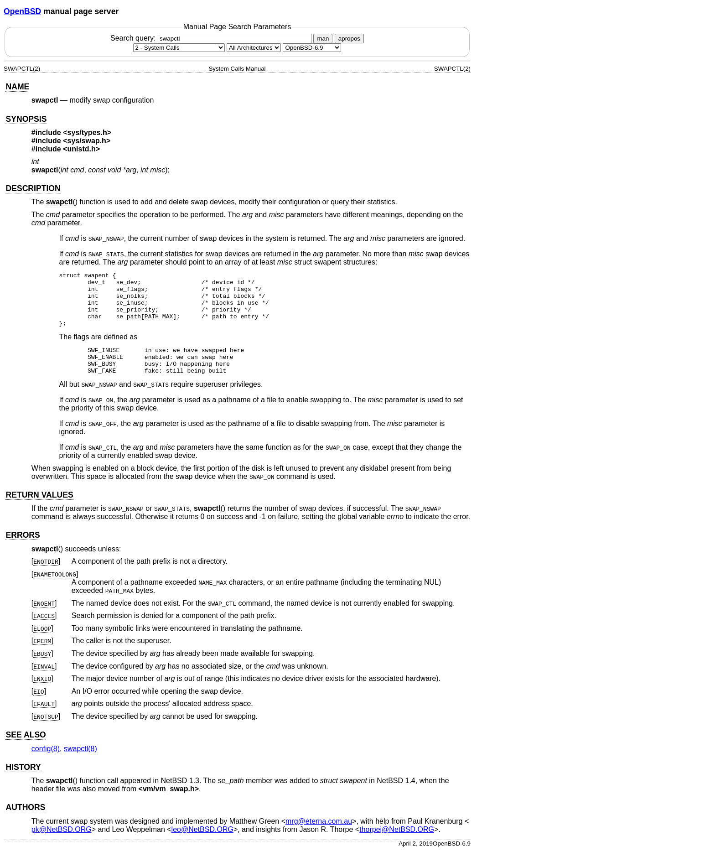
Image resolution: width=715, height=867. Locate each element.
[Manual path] (312, 47)
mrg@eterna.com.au (318, 837)
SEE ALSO (25, 751)
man (323, 38)
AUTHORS (25, 823)
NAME (17, 86)
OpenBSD (22, 11)
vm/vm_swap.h (169, 805)
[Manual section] (179, 47)
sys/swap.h (86, 141)
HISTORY (23, 783)
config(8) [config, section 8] (45, 765)
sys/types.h (87, 132)
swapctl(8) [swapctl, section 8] (80, 765)
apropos (349, 38)
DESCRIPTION (32, 188)
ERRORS (22, 551)
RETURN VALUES (39, 511)
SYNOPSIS (26, 119)
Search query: (212, 38)
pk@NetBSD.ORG (61, 846)
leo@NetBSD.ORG (202, 846)
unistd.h (81, 149)
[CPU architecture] (254, 47)
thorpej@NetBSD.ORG (396, 846)
